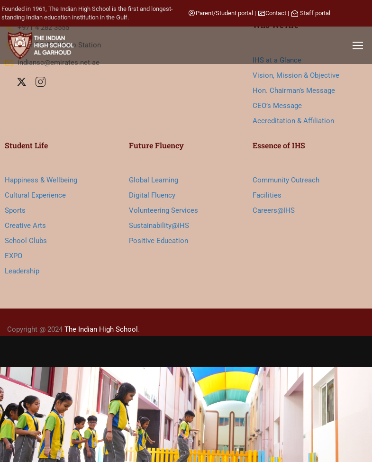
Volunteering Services (163, 210)
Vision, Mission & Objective (296, 75)
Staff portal (315, 13)
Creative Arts (25, 225)
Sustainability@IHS (159, 225)
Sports (15, 210)
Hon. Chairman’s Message (294, 90)
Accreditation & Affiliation (293, 121)
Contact (275, 13)
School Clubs (26, 240)
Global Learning (153, 180)
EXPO (13, 256)
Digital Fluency (152, 195)
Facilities (267, 195)
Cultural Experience (35, 195)
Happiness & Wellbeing (41, 180)
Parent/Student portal (224, 13)
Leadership (22, 271)
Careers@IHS (274, 210)
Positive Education (158, 240)
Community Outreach (286, 180)
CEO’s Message (277, 105)
